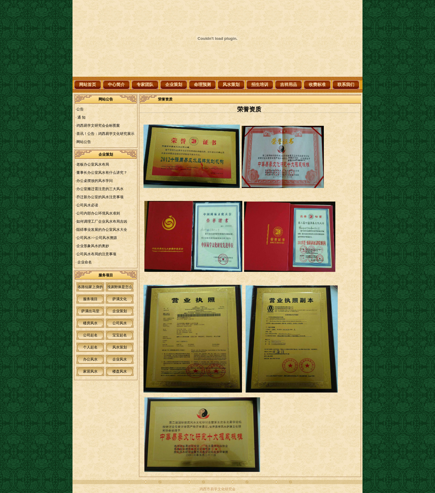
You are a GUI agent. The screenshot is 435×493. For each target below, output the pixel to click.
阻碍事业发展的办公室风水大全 (101, 229)
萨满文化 (119, 299)
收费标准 (317, 84)
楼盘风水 (119, 371)
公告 (80, 109)
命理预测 (202, 84)
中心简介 (116, 84)
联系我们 (345, 84)
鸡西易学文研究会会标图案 (98, 125)
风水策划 (231, 84)
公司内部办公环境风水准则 (98, 213)
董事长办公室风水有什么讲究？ (101, 172)
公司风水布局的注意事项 (96, 254)
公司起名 (90, 335)
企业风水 (119, 359)
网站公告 (83, 142)
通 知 (80, 117)
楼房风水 (90, 323)
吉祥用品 (288, 84)
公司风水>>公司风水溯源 (96, 238)
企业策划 (173, 84)
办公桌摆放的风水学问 (94, 181)
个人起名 (90, 347)
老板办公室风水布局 (92, 164)
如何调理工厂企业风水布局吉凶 (101, 221)
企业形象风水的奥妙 (92, 246)
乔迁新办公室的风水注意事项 (100, 197)
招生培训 (259, 84)
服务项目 (90, 299)
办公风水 (90, 359)
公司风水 (119, 323)
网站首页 (87, 84)
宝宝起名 (119, 335)
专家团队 (145, 84)
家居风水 (90, 371)
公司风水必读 (87, 205)
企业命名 (84, 262)
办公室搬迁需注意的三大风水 (100, 189)
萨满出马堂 (90, 311)
